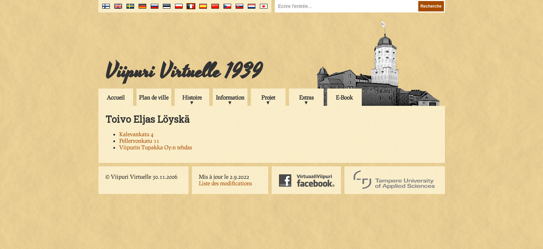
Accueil (116, 97)
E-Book (344, 97)
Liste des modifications (225, 183)
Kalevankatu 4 (136, 134)
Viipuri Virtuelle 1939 (183, 71)
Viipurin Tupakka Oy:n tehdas (155, 147)
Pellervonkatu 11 (139, 140)
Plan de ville (153, 97)
